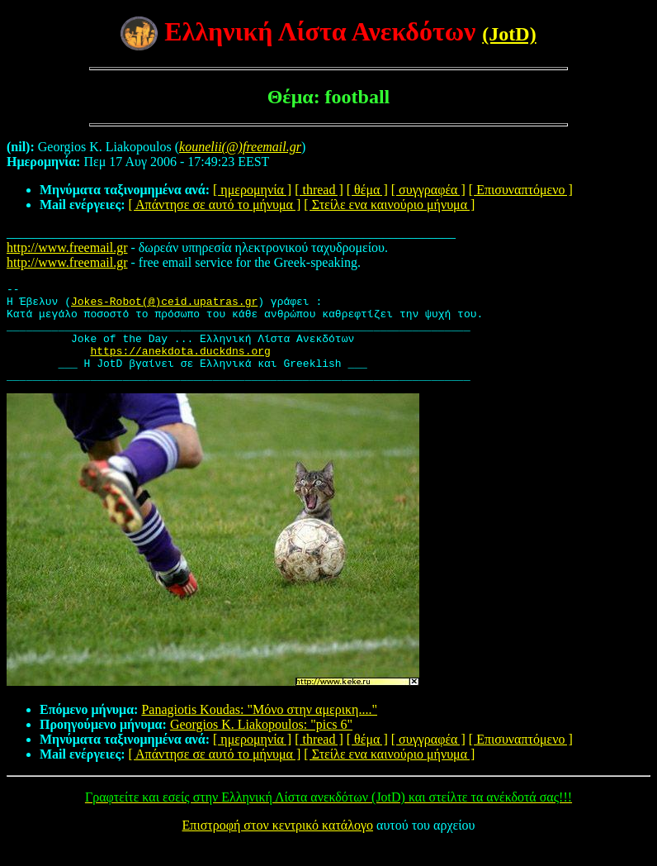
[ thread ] (319, 190)
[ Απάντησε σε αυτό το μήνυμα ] (215, 204)
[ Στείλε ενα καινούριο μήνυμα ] (389, 204)
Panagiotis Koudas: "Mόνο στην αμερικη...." (259, 729)
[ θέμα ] (367, 190)
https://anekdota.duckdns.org (180, 365)
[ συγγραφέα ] (428, 190)
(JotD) (509, 34)
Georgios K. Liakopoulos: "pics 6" (261, 744)
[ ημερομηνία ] (252, 190)
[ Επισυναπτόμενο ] (521, 190)
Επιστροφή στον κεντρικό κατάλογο (277, 845)
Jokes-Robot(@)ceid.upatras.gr (164, 305)
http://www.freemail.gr (67, 247)
